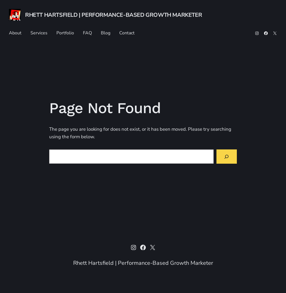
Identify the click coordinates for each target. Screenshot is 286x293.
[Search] (226, 156)
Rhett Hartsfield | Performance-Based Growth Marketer (113, 15)
